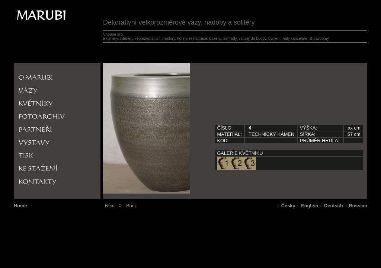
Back (131, 205)
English (309, 205)
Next (110, 205)
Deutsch (333, 205)
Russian (358, 205)
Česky (288, 205)
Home (20, 205)
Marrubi (25, 11)
